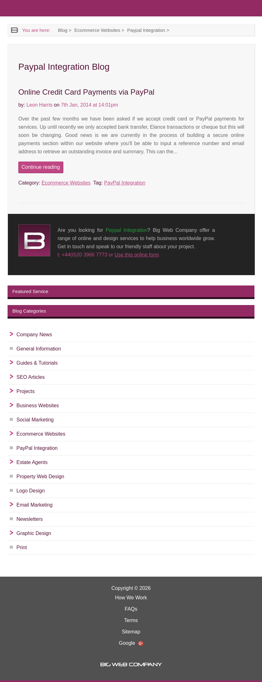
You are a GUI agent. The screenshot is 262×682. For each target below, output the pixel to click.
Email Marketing (34, 505)
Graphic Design (33, 533)
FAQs (131, 609)
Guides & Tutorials (37, 363)
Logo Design (30, 490)
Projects (25, 391)
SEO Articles (30, 377)
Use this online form (137, 254)
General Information (38, 348)
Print (21, 547)
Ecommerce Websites (66, 182)
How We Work (131, 597)
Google (131, 643)
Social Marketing (35, 419)
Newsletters (29, 519)
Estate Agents (32, 462)
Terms (131, 620)
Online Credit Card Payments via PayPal (86, 92)
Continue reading (40, 167)
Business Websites (37, 405)
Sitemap (131, 631)
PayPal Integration (124, 182)
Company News (34, 334)
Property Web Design (40, 476)
